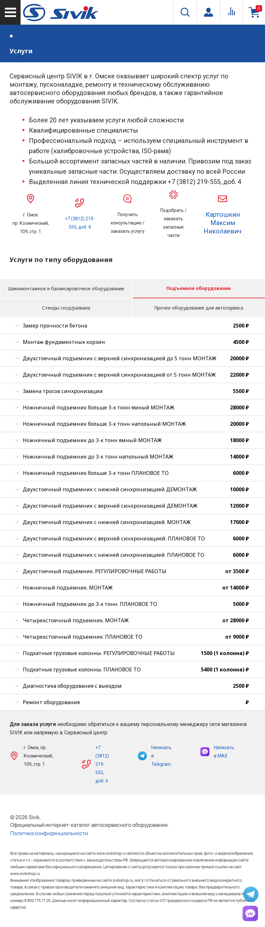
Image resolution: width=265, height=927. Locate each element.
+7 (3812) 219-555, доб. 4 (102, 764)
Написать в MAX (217, 751)
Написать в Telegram (155, 756)
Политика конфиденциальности (49, 833)
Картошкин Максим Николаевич (223, 223)
